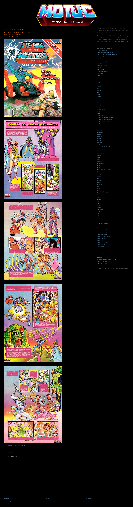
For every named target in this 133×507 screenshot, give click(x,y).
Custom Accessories (101, 251)
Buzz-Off (99, 67)
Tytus (98, 201)
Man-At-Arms (100, 130)
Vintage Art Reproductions (103, 261)
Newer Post (6, 498)
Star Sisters (99, 180)
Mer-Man (99, 138)
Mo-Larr (99, 140)
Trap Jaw (99, 197)
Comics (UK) (100, 240)
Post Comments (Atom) (16, 501)
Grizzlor (99, 96)
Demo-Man (99, 80)
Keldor (98, 113)
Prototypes (99, 257)
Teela (98, 186)
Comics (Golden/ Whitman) (103, 230)
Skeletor (99, 167)
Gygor (98, 98)
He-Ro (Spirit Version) (102, 105)
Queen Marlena (100, 153)
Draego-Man (100, 82)
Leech (98, 128)
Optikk (98, 144)
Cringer (98, 77)
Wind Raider (100, 209)
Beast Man (99, 63)
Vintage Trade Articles (102, 263)
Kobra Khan (100, 126)
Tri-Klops (99, 199)
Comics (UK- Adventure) (103, 242)
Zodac (98, 213)
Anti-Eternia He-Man (102, 50)
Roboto (98, 159)
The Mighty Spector (101, 190)
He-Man (99, 100)
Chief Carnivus (100, 73)
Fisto (98, 92)
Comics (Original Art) (102, 238)
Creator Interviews (101, 248)
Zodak (98, 218)
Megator (99, 134)
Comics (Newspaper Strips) (103, 236)
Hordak (98, 107)
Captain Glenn (100, 69)
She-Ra (98, 165)
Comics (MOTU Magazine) (15, 446)
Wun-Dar (99, 211)
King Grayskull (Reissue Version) (105, 119)
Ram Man (99, 155)
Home (47, 498)
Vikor (98, 203)
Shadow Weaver (100, 163)
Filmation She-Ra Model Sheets (104, 255)
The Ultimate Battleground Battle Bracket (107, 259)
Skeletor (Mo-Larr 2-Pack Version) (105, 172)
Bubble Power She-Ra (102, 65)
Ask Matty (99, 225)
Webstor (99, 205)
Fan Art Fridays (100, 253)
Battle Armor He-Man (102, 57)
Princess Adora (100, 151)
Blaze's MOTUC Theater (103, 228)
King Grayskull (100, 115)
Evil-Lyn (99, 86)
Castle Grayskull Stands (102, 71)
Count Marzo (100, 75)
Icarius (98, 111)
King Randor (100, 123)
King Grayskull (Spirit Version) (104, 121)
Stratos (98, 182)
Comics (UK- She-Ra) (102, 244)
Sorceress (99, 176)
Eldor (98, 84)
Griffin (98, 94)
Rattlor (98, 157)
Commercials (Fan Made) (103, 246)
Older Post (88, 498)
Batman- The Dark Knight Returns (105, 52)
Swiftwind (99, 184)
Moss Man (99, 142)
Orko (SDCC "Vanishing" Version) (105, 146)
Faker (98, 88)
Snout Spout (100, 174)
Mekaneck (99, 136)
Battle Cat (99, 59)
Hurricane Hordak (101, 109)
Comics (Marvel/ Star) (102, 234)
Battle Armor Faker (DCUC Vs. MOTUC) (107, 54)
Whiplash (99, 207)
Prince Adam (100, 149)
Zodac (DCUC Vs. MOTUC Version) (106, 216)
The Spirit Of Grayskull (102, 193)
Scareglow (99, 161)
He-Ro (98, 103)
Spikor (98, 178)
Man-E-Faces (100, 132)
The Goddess (100, 188)
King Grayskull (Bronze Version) (105, 117)
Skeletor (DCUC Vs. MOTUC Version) (106, 170)
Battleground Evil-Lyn (102, 61)
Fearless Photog (100, 90)
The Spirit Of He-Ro (102, 195)
